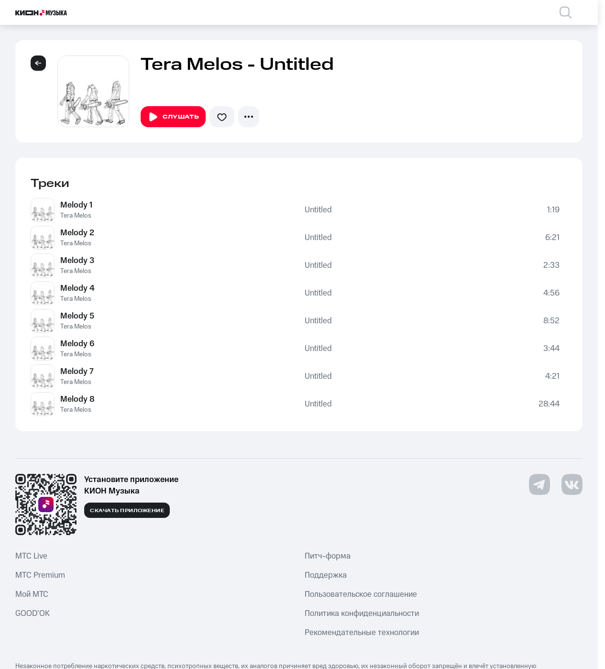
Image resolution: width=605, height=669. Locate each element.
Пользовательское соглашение (361, 594)
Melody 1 (76, 205)
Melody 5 (77, 316)
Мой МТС (31, 594)
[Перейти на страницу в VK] (572, 484)
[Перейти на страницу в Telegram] (539, 484)
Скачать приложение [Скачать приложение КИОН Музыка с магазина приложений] (127, 510)
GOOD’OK (32, 613)
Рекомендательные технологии (362, 632)
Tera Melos (75, 215)
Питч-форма (328, 556)
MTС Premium (40, 575)
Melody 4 (77, 288)
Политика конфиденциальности (362, 613)
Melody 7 (77, 371)
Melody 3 (77, 260)
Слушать (173, 117)
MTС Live (31, 556)
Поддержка (326, 575)
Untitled (318, 210)
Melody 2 (77, 233)
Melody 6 (77, 344)
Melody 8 (77, 399)
